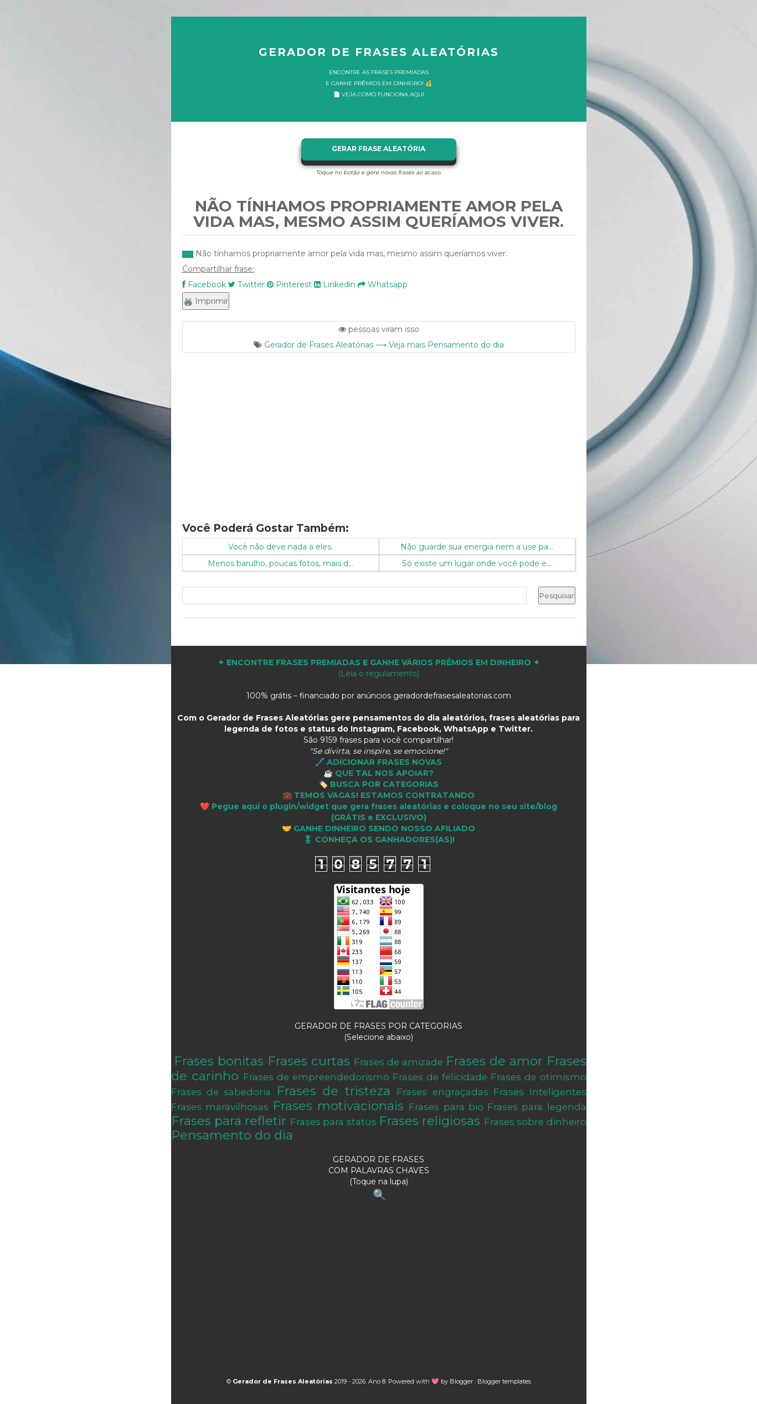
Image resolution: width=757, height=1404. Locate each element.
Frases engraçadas (442, 1091)
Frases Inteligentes (539, 1091)
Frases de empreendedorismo (316, 1076)
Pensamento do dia (232, 1135)
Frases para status (333, 1121)
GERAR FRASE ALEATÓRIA (378, 148)
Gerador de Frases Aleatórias (379, 52)
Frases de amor (494, 1061)
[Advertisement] (378, 430)
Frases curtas (308, 1061)
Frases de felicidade (440, 1076)
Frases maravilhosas (220, 1106)
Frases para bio (446, 1106)
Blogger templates (504, 1381)
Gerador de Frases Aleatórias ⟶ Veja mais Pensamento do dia (384, 345)
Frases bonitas (219, 1061)
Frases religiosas (429, 1120)
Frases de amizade (398, 1062)
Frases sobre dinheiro (535, 1121)
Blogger (462, 1381)
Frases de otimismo (538, 1076)
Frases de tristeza (333, 1091)
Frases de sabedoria (221, 1091)
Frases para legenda (536, 1106)
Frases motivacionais (338, 1105)
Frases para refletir (229, 1120)
